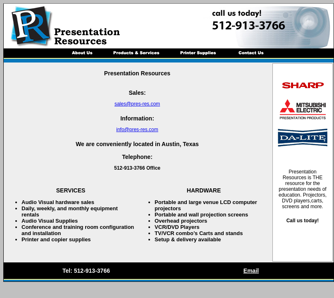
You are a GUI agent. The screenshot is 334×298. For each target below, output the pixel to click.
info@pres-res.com (137, 129)
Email (251, 270)
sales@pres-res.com (137, 104)
